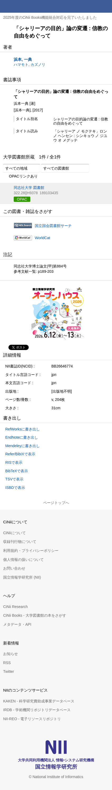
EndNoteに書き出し (21, 437)
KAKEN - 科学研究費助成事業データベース (38, 701)
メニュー (105, 6)
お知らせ (10, 654)
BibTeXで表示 (16, 471)
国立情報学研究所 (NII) (22, 577)
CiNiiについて (14, 533)
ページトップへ (56, 503)
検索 (93, 6)
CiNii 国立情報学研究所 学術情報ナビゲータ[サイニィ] (23, 6)
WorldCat (42, 238)
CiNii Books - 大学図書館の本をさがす (34, 615)
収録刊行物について (19, 541)
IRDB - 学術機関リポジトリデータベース (37, 710)
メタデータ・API (17, 624)
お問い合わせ (14, 568)
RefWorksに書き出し (22, 429)
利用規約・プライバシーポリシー (31, 550)
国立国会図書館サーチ (53, 226)
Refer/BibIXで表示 (20, 454)
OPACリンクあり (20, 176)
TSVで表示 (14, 479)
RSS (7, 663)
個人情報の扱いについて (23, 559)
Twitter (8, 671)
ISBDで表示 (15, 487)
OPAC (22, 199)
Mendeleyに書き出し (22, 446)
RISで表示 (13, 462)
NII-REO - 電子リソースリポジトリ (32, 719)
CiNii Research (15, 607)
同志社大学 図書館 (29, 187)
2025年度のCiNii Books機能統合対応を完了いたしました (50, 17)
